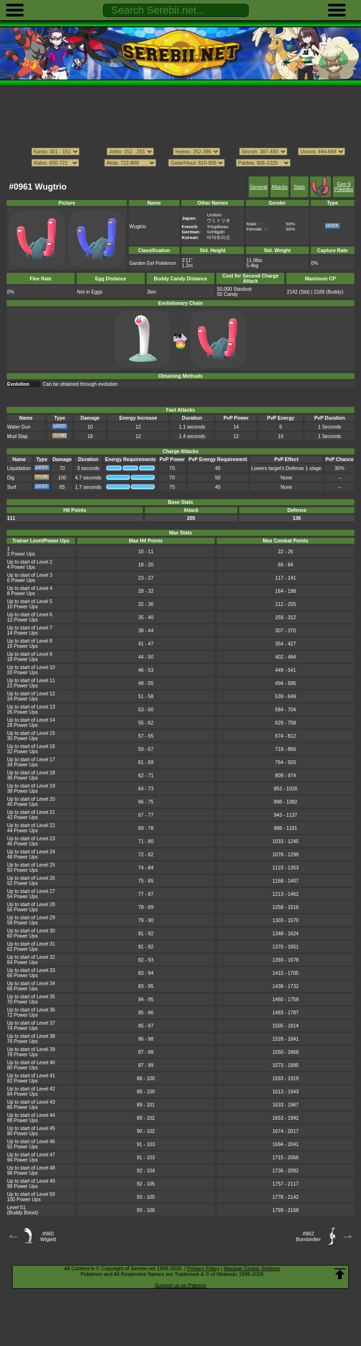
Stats (299, 187)
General (258, 187)
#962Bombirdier (308, 1236)
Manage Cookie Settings (252, 1268)
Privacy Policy (203, 1268)
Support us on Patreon (180, 1285)
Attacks (279, 187)
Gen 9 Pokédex (343, 187)
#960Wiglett (48, 1236)
